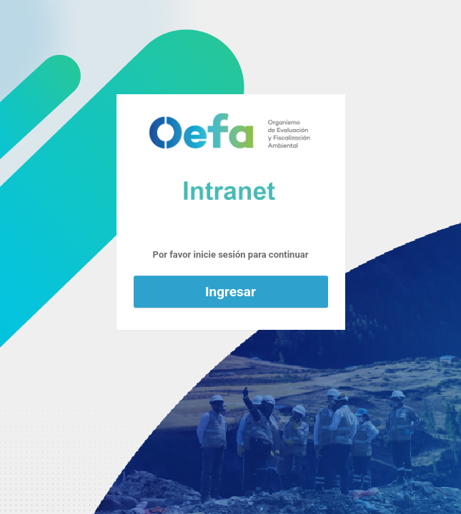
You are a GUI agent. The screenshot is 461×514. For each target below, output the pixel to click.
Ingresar (230, 291)
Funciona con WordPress (231, 162)
